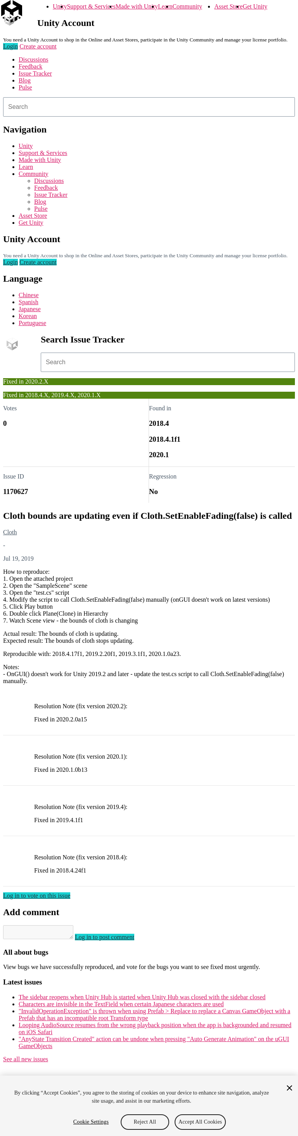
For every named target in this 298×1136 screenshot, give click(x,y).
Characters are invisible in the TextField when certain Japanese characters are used (121, 1006)
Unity (60, 6)
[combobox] (149, 107)
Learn (165, 6)
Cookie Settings (91, 1122)
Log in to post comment (112, 939)
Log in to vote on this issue (36, 895)
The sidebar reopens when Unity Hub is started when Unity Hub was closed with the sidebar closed (142, 999)
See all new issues (25, 1061)
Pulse (25, 87)
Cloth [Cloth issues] (10, 532)
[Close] (289, 1087)
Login (10, 46)
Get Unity (255, 6)
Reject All (145, 1122)
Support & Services (91, 6)
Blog (25, 80)
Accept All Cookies (200, 1122)
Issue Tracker (35, 73)
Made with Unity (137, 6)
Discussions (33, 59)
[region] (149, 1106)
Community (187, 6)
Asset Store (228, 6)
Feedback (30, 66)
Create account (38, 46)
